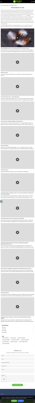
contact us (24, 15)
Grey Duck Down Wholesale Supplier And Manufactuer (12, 121)
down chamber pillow (5, 343)
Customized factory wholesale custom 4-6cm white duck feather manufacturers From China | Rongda (17, 194)
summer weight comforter (23, 341)
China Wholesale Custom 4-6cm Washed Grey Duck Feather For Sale (15, 48)
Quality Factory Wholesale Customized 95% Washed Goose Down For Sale (16, 268)
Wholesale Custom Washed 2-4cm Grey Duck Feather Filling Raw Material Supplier (16, 318)
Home (2, 5)
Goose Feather (4, 332)
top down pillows (13, 337)
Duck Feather (4, 330)
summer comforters (5, 337)
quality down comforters (25, 339)
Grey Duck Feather (4, 145)
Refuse (21, 400)
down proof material (5, 341)
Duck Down (4, 327)
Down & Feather (6, 5)
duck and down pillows (6, 339)
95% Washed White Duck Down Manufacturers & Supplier (12, 218)
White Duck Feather (5, 292)
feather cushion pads (14, 341)
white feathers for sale (13, 5)
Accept (14, 400)
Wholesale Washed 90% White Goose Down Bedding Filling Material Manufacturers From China (14, 243)
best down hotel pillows (21, 337)
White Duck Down (4, 72)
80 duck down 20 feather (15, 339)
